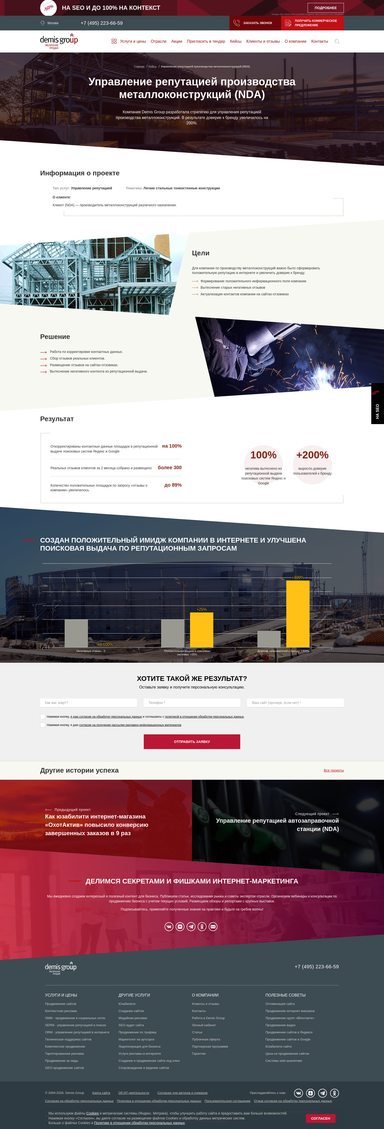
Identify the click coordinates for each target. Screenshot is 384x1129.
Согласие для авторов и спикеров (182, 1093)
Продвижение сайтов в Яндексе (289, 1032)
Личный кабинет (204, 1025)
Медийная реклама (133, 1018)
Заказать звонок (252, 23)
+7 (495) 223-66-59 (102, 23)
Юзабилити (127, 1004)
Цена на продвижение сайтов (287, 1053)
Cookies (92, 1113)
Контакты (319, 41)
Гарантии (199, 1053)
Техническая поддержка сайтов (68, 1039)
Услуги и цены (133, 41)
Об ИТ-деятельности (133, 1093)
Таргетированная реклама (64, 1053)
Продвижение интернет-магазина (290, 1011)
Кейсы (235, 41)
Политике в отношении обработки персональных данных (139, 1123)
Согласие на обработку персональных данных (79, 1101)
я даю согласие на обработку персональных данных (106, 716)
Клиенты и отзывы (263, 41)
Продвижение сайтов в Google (287, 1039)
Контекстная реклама (61, 1011)
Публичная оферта (206, 1039)
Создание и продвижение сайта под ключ (149, 1061)
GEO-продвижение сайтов (64, 1068)
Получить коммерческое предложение (311, 23)
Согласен (320, 1118)
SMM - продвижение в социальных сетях (75, 1018)
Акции (176, 41)
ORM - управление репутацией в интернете (77, 1032)
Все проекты (334, 770)
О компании (295, 41)
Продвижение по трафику (137, 1032)
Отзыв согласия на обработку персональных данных (293, 1101)
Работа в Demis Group (208, 1018)
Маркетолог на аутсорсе (136, 1039)
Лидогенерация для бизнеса (139, 1046)
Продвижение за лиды (61, 1061)
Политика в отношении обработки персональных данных (159, 1101)
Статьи (197, 1032)
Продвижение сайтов (60, 1004)
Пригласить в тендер (206, 41)
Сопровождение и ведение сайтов (144, 1068)
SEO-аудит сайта (131, 1025)
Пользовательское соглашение (228, 1101)
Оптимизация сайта (280, 1004)
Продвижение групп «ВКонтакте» (289, 1018)
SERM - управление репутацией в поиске (75, 1025)
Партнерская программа (210, 1046)
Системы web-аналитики (283, 1061)
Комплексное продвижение (65, 1046)
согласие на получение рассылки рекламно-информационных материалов (130, 725)
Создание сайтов (131, 1011)
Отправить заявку (192, 742)
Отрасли (159, 41)
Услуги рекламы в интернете (140, 1053)
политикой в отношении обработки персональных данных (204, 716)
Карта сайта (101, 1093)
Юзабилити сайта (278, 1046)
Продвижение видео (280, 1025)
